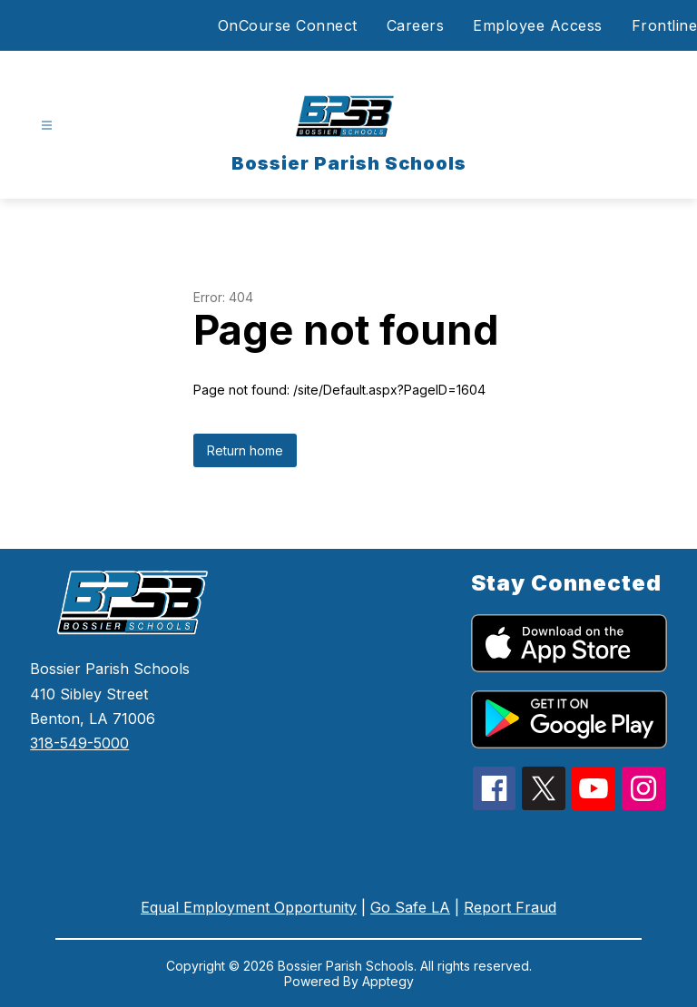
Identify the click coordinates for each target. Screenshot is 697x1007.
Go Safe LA (410, 907)
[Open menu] (46, 125)
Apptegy (388, 981)
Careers (416, 25)
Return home (245, 450)
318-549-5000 (79, 743)
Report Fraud (510, 907)
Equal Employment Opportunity (249, 907)
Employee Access (538, 25)
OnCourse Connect (288, 25)
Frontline (665, 25)
